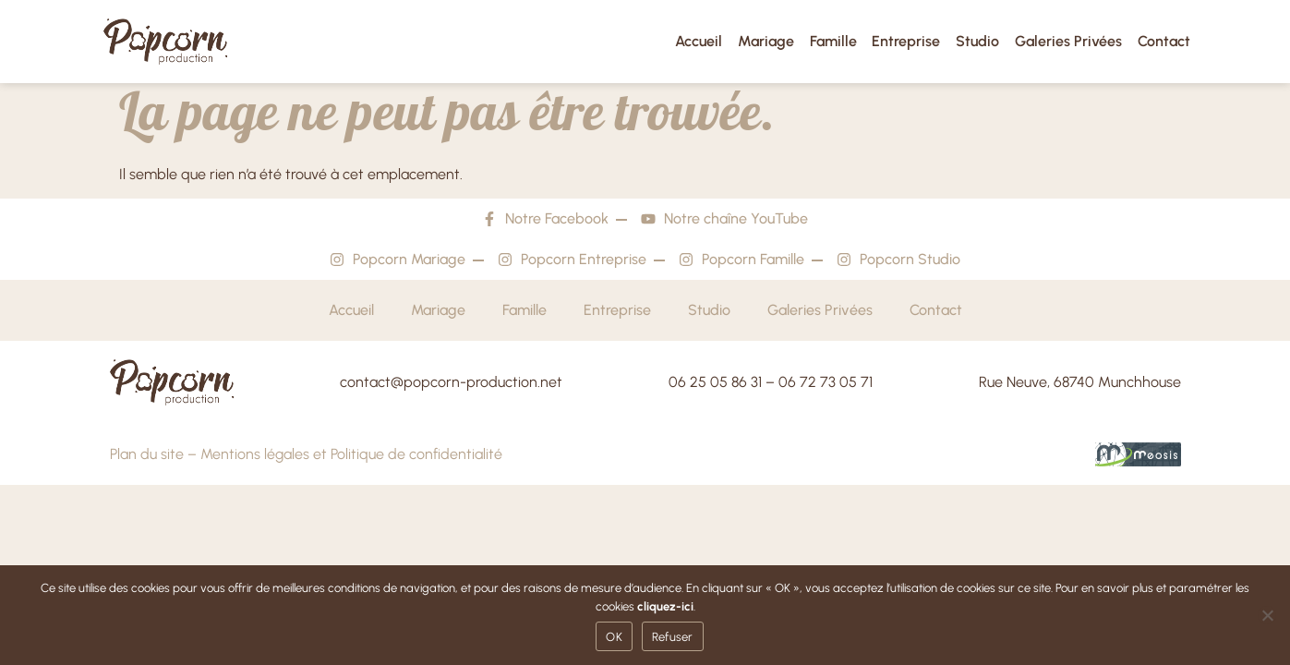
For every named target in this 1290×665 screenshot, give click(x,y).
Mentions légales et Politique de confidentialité (351, 454)
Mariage (766, 41)
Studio (977, 41)
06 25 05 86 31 (715, 382)
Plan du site (147, 454)
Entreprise (906, 41)
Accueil (698, 41)
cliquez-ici (665, 606)
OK (614, 637)
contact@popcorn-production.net (451, 382)
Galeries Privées (1068, 41)
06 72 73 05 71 (825, 382)
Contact (1164, 41)
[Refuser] (1267, 615)
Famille (833, 41)
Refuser (672, 637)
